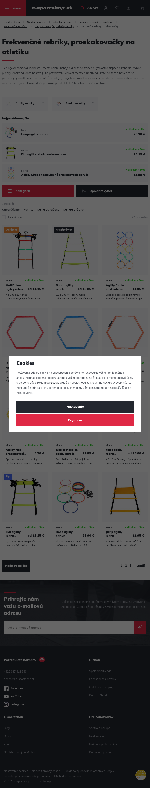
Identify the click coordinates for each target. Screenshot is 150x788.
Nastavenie (75, 406)
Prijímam (75, 420)
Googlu (54, 383)
